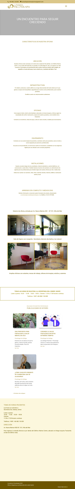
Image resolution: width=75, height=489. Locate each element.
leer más (17, 348)
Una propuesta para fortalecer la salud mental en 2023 (22, 334)
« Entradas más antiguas (19, 393)
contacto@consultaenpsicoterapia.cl (30, 195)
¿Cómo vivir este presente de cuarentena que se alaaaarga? (24, 375)
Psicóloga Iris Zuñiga (21, 338)
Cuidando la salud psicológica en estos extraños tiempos (48, 334)
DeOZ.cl (65, 487)
